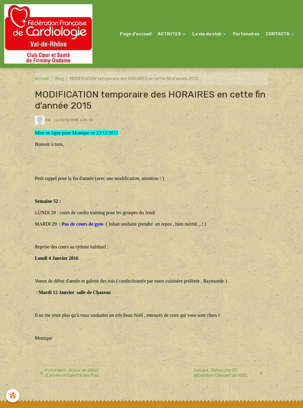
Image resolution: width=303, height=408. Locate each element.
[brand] (49, 34)
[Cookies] (13, 395)
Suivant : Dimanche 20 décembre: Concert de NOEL (229, 373)
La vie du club (207, 34)
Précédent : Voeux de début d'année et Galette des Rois (68, 373)
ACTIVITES (170, 34)
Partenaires (246, 34)
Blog (59, 78)
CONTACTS (278, 34)
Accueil (42, 78)
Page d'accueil (136, 34)
